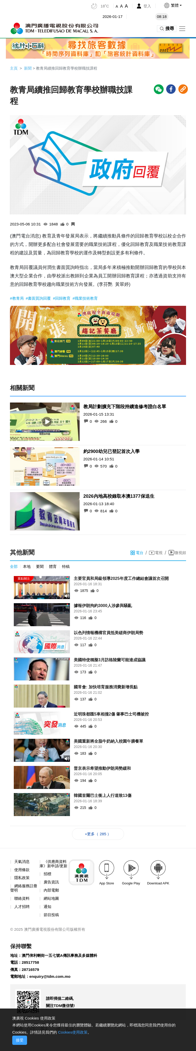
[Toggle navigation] (182, 28)
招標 (48, 881)
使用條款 (22, 871)
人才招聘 (22, 909)
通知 (48, 914)
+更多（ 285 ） (98, 835)
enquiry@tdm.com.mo (52, 985)
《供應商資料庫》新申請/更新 (54, 867)
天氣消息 (22, 863)
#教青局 (18, 299)
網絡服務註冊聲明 (24, 890)
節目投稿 (52, 922)
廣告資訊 (52, 889)
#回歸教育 (65, 299)
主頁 (14, 68)
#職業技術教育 (89, 299)
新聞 (28, 68)
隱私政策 (22, 880)
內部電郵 (52, 897)
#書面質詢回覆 (40, 299)
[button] (172, 5)
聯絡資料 (22, 901)
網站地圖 (52, 905)
